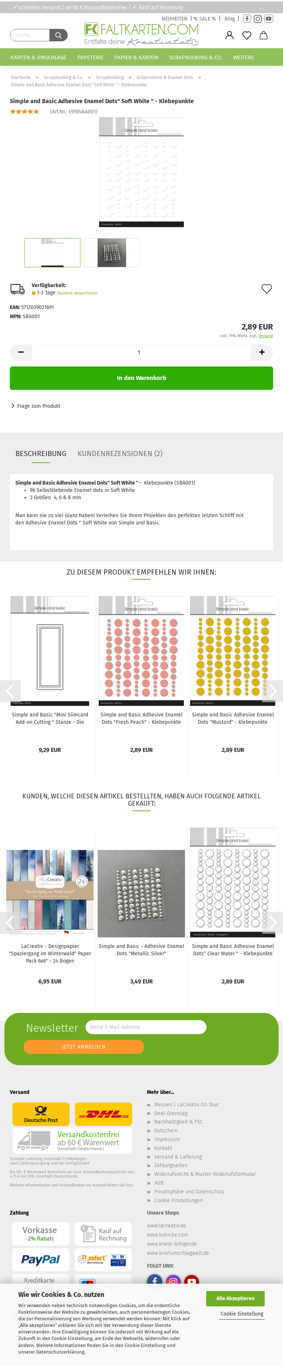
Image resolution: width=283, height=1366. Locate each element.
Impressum (167, 1139)
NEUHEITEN (175, 19)
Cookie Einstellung (241, 1314)
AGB (158, 1183)
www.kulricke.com (167, 1235)
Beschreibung (41, 453)
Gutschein (166, 1131)
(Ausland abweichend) (77, 293)
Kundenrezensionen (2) (120, 453)
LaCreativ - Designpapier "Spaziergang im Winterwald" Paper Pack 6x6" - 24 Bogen (50, 953)
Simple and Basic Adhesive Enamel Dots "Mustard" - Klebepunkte (233, 718)
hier (129, 1185)
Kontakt (163, 1148)
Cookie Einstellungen (178, 1200)
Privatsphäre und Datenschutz (189, 1192)
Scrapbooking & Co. (195, 57)
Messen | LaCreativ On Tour (186, 1105)
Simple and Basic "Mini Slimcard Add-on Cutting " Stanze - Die (50, 718)
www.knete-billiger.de (172, 1244)
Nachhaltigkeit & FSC (178, 1122)
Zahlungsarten (171, 1165)
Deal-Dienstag (171, 1113)
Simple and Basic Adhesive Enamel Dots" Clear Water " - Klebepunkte (233, 950)
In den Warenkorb (141, 378)
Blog (229, 19)
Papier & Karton (136, 57)
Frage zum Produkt (38, 406)
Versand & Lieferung (178, 1157)
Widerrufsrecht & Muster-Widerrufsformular (205, 1174)
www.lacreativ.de (166, 1226)
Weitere (243, 57)
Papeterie (90, 57)
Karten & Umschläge (39, 57)
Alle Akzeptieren (235, 1298)
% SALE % (204, 19)
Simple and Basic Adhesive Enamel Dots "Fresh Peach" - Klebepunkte (141, 718)
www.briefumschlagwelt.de (178, 1253)
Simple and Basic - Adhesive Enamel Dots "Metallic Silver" (141, 950)
